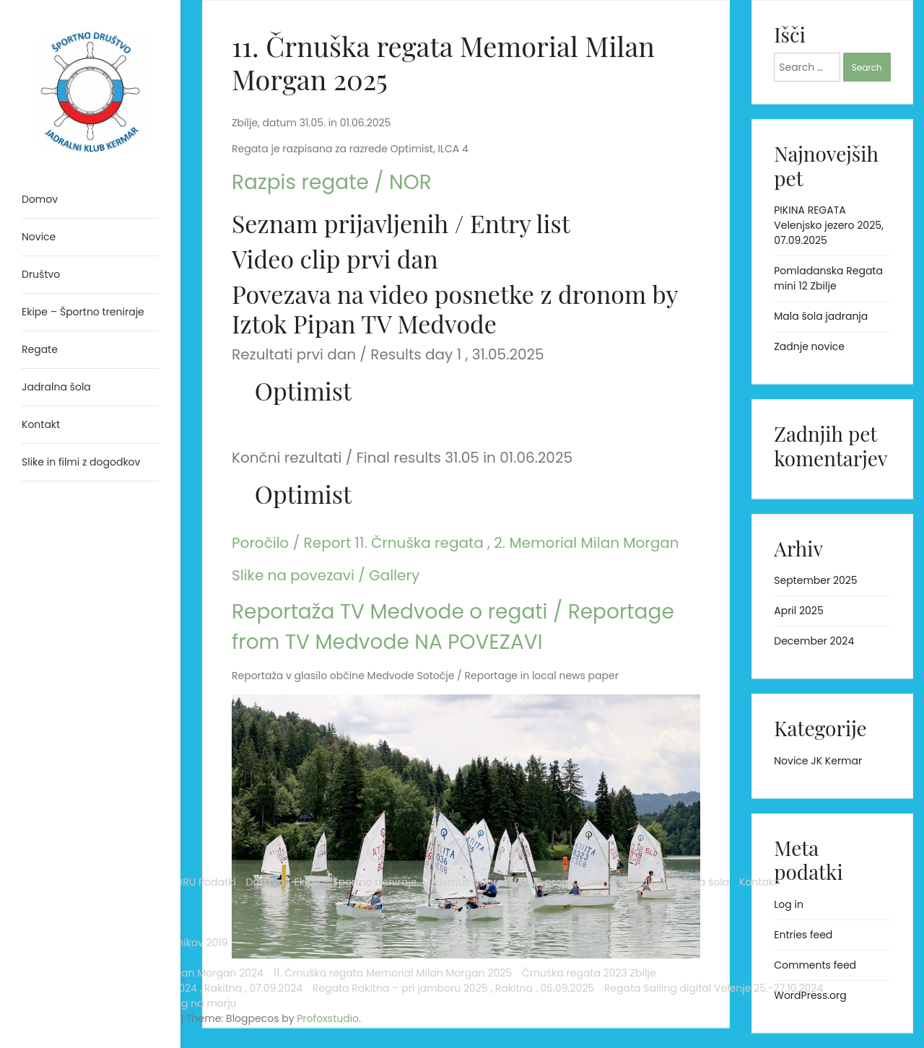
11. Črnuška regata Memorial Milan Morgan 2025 (81, 776)
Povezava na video (333, 293)
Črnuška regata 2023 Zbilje (74, 814)
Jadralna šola (56, 609)
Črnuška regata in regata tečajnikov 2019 (85, 677)
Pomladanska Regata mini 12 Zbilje (828, 278)
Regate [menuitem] (40, 349)
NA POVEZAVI (478, 642)
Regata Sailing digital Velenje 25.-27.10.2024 (76, 935)
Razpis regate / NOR (332, 182)
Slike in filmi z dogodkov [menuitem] (81, 462)
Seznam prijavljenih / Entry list (401, 223)
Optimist (303, 390)
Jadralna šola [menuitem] (56, 387)
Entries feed (803, 934)
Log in (788, 904)
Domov (40, 518)
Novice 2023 (52, 654)
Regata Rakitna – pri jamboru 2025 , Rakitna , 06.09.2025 (81, 897)
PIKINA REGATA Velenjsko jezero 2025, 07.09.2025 (829, 225)
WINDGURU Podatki (69, 533)
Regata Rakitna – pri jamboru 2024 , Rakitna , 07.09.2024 (81, 851)
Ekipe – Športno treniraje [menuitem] (83, 312)
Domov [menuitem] (40, 199)
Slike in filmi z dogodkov (81, 958)
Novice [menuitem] (39, 237)
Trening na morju (65, 973)
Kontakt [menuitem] (41, 424)
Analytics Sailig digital (76, 503)
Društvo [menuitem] (41, 274)
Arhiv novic (49, 639)
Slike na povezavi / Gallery (325, 575)
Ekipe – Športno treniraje (83, 563)
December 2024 (814, 641)
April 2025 (798, 610)
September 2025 (815, 580)
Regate (40, 700)
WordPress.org (810, 995)
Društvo (41, 548)
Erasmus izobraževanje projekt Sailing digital (79, 586)
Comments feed (815, 965)
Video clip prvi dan (335, 258)
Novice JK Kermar (818, 761)
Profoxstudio (123, 1018)
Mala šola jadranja (821, 316)
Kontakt (120, 609)
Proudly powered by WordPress (72, 995)
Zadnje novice (809, 346)
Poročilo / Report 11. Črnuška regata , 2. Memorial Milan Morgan (455, 543)
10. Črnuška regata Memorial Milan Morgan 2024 (81, 730)
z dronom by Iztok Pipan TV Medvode (455, 308)
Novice (39, 624)
